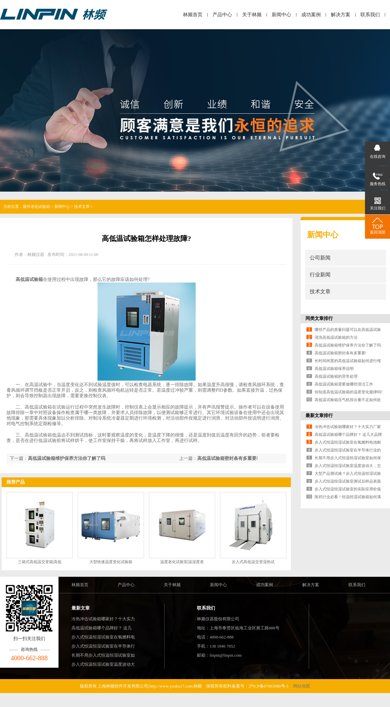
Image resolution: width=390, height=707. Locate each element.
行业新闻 (320, 274)
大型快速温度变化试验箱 (110, 562)
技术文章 (82, 206)
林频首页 (192, 14)
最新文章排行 (319, 415)
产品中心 (222, 14)
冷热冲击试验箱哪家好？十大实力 (103, 618)
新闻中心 (281, 14)
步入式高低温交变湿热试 (253, 562)
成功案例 (311, 14)
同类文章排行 (319, 318)
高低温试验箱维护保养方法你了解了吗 (66, 458)
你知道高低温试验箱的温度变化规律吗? (349, 392)
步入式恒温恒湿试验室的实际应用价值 (348, 489)
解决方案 (340, 14)
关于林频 (252, 14)
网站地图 (301, 686)
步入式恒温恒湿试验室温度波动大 (103, 664)
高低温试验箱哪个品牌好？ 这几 (102, 627)
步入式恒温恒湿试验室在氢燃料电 (103, 637)
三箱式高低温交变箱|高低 (39, 562)
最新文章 (81, 608)
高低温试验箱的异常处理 (336, 376)
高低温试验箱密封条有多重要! (227, 458)
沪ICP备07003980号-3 (269, 686)
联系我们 (370, 14)
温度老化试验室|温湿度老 (182, 562)
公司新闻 (320, 257)
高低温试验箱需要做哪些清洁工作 (344, 384)
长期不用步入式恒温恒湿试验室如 (103, 655)
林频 (197, 686)
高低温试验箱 (29, 279)
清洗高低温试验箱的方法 (336, 337)
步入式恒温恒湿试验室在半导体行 (103, 646)
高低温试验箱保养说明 (334, 368)
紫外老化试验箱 (36, 206)
